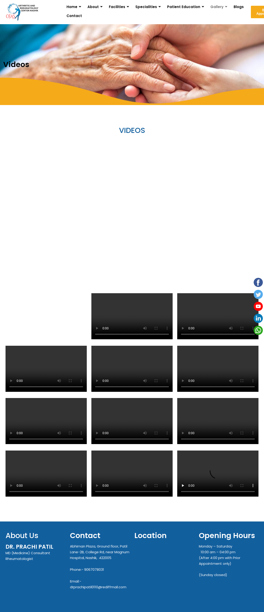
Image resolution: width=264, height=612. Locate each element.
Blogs (239, 6)
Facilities (119, 6)
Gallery (220, 6)
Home (74, 6)
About (95, 6)
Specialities (148, 6)
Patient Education (186, 6)
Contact (74, 15)
